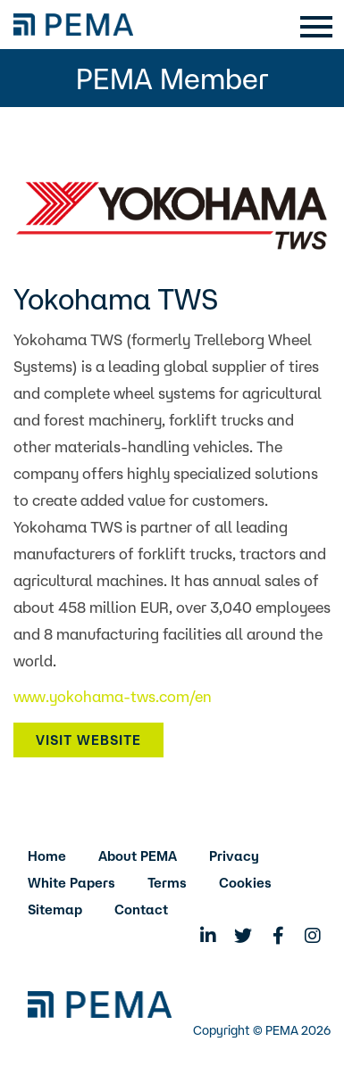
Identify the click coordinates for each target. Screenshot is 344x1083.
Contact (141, 909)
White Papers (71, 882)
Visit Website (88, 740)
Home (47, 856)
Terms (167, 882)
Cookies (245, 882)
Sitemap (55, 909)
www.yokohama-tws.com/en (112, 696)
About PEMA (137, 856)
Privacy (234, 856)
